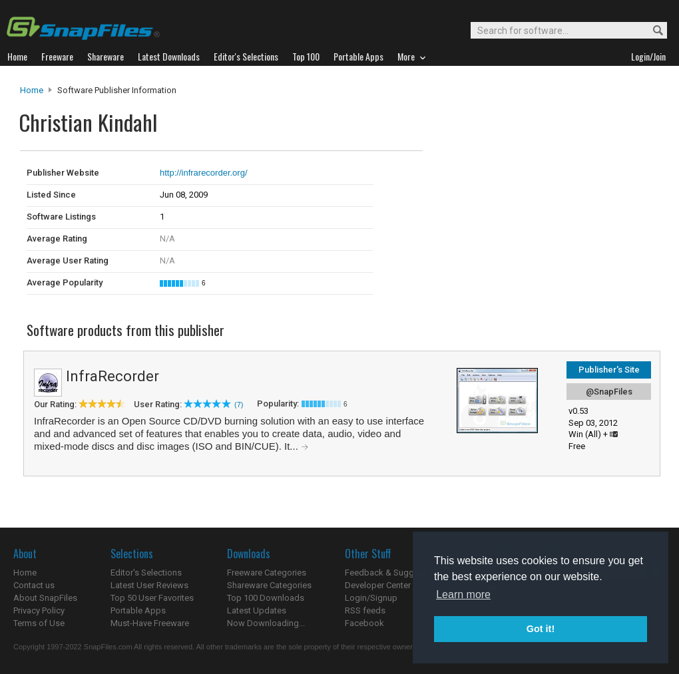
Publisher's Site (609, 370)
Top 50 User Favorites (152, 598)
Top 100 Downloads (265, 598)
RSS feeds (365, 610)
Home (31, 90)
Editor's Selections (146, 573)
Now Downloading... (266, 623)
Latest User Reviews (149, 585)
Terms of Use (39, 623)
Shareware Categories (269, 585)
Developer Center (378, 585)
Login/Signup (371, 598)
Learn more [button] (463, 594)
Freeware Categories (266, 573)
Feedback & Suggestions (394, 573)
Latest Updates (256, 610)
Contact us (34, 585)
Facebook (364, 623)
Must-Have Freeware (150, 623)
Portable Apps (138, 610)
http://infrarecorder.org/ (204, 173)
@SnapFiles (609, 392)
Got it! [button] (541, 628)
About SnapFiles (45, 598)
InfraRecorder (112, 376)
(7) (238, 405)
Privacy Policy (39, 610)
